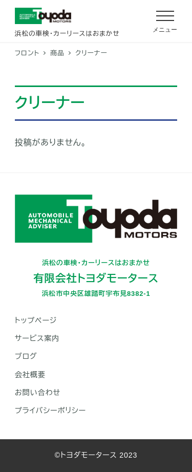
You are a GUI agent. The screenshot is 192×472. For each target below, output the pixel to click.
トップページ (36, 320)
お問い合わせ (37, 393)
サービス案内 (37, 338)
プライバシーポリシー (50, 410)
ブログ (26, 356)
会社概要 (30, 375)
